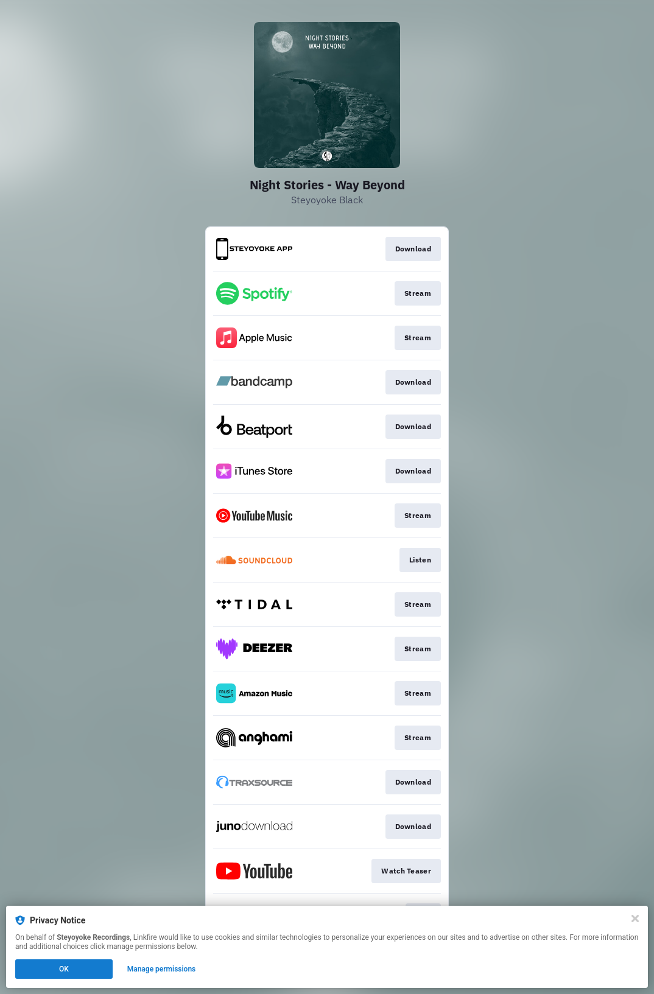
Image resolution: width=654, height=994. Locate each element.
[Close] (635, 918)
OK (64, 969)
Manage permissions (161, 969)
